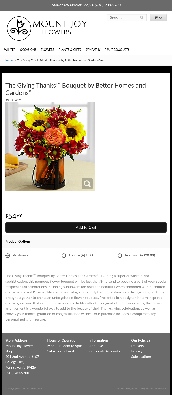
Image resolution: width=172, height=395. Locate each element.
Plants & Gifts (70, 50)
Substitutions (141, 356)
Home (9, 60)
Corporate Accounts (104, 351)
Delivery (137, 345)
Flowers (47, 50)
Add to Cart (86, 227)
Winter (10, 50)
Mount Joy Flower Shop (46, 28)
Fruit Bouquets (117, 50)
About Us (96, 345)
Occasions (28, 50)
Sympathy (93, 50)
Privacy (136, 351)
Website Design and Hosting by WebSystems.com (142, 388)
